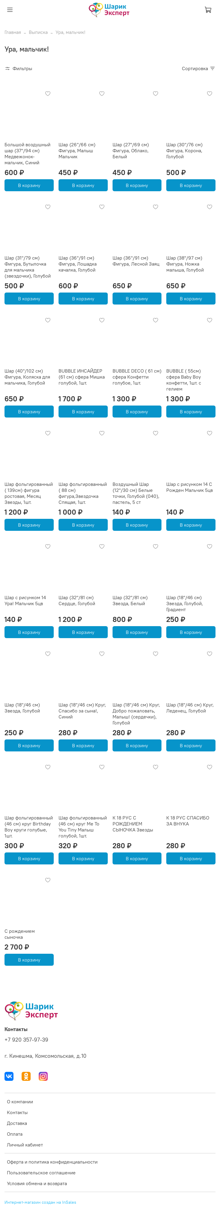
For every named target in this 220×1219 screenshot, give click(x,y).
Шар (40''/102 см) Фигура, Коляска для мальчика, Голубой (27, 377)
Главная (13, 32)
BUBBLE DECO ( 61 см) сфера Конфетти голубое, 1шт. (137, 377)
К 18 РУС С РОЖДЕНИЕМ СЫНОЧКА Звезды (133, 824)
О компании (20, 1102)
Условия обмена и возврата (37, 1183)
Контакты (17, 1112)
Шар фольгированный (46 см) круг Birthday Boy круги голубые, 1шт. (29, 827)
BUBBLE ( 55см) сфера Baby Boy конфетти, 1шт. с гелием (183, 380)
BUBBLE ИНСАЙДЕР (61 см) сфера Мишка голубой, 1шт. (82, 377)
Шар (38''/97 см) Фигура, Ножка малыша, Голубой (185, 264)
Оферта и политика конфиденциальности (52, 1162)
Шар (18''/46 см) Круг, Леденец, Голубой (190, 708)
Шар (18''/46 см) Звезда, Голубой (22, 708)
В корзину (29, 185)
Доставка (17, 1123)
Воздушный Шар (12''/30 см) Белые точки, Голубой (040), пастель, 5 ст (136, 493)
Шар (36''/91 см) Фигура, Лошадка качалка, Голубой (78, 264)
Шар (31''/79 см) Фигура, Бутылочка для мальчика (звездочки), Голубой (28, 267)
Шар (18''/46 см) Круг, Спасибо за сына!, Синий (82, 711)
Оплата (15, 1134)
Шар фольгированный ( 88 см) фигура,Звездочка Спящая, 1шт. (83, 493)
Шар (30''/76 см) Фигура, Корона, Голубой (184, 150)
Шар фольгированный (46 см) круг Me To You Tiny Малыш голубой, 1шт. (83, 827)
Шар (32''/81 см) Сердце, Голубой (77, 600)
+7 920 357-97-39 (26, 1039)
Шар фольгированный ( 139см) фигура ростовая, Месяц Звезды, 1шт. (29, 493)
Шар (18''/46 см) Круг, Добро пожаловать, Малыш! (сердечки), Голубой (136, 714)
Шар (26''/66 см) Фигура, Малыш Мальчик (77, 150)
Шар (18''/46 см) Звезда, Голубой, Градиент (184, 603)
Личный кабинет (25, 1145)
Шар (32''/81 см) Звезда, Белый (130, 600)
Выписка (38, 32)
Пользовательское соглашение (41, 1173)
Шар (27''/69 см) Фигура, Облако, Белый (131, 150)
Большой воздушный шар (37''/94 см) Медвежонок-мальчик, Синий (27, 153)
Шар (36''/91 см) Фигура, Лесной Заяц (136, 261)
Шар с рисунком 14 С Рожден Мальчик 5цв (189, 487)
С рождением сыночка (20, 934)
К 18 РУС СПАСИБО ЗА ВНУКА (187, 821)
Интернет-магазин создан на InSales (40, 1202)
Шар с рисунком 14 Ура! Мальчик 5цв (25, 600)
